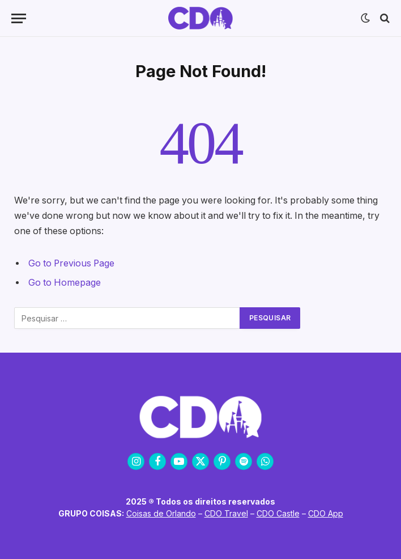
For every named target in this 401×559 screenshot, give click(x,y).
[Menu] (18, 18)
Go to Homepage (64, 282)
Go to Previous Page (71, 263)
